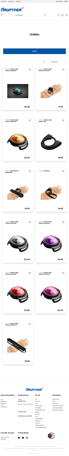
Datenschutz (55, 399)
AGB (53, 401)
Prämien (37, 423)
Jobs (36, 416)
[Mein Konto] (62, 15)
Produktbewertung (40, 410)
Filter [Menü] (34, 51)
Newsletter (38, 407)
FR (64, 1)
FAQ (36, 399)
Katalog (37, 412)
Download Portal (39, 425)
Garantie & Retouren (57, 405)
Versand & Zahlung (57, 407)
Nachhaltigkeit (39, 418)
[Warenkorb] (66, 15)
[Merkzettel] (58, 15)
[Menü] (3, 14)
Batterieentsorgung (57, 410)
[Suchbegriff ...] (28, 15)
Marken (37, 414)
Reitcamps (38, 421)
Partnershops (38, 405)
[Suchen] (46, 15)
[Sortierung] (58, 61)
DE (66, 1)
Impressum (55, 403)
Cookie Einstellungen (40, 427)
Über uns (37, 401)
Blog (36, 403)
